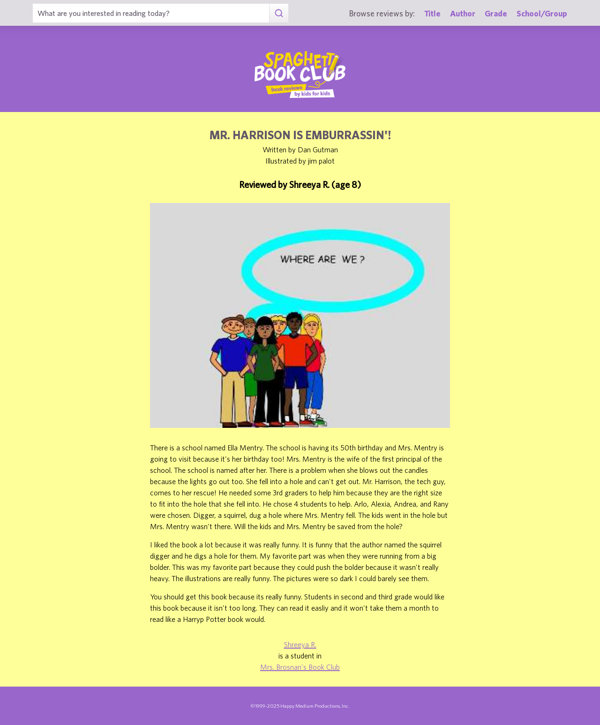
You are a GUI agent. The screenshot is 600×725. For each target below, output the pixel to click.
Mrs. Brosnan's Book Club (300, 667)
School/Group (542, 13)
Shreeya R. (300, 644)
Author (462, 13)
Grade (496, 13)
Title (432, 13)
